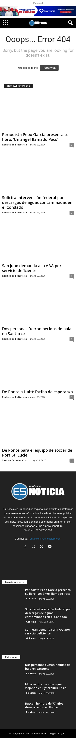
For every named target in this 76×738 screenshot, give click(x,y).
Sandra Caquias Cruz (15, 460)
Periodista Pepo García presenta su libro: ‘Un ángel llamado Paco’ (35, 137)
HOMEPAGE (49, 68)
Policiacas (31, 673)
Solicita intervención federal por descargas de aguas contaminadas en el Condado (37, 202)
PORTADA (31, 598)
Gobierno (31, 621)
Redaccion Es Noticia (14, 144)
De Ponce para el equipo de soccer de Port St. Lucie (37, 453)
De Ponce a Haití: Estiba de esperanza (37, 391)
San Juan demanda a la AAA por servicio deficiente (31, 268)
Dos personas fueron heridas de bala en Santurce (36, 331)
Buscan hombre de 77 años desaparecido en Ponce (44, 705)
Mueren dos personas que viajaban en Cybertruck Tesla (45, 686)
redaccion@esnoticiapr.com (45, 538)
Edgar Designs (57, 733)
